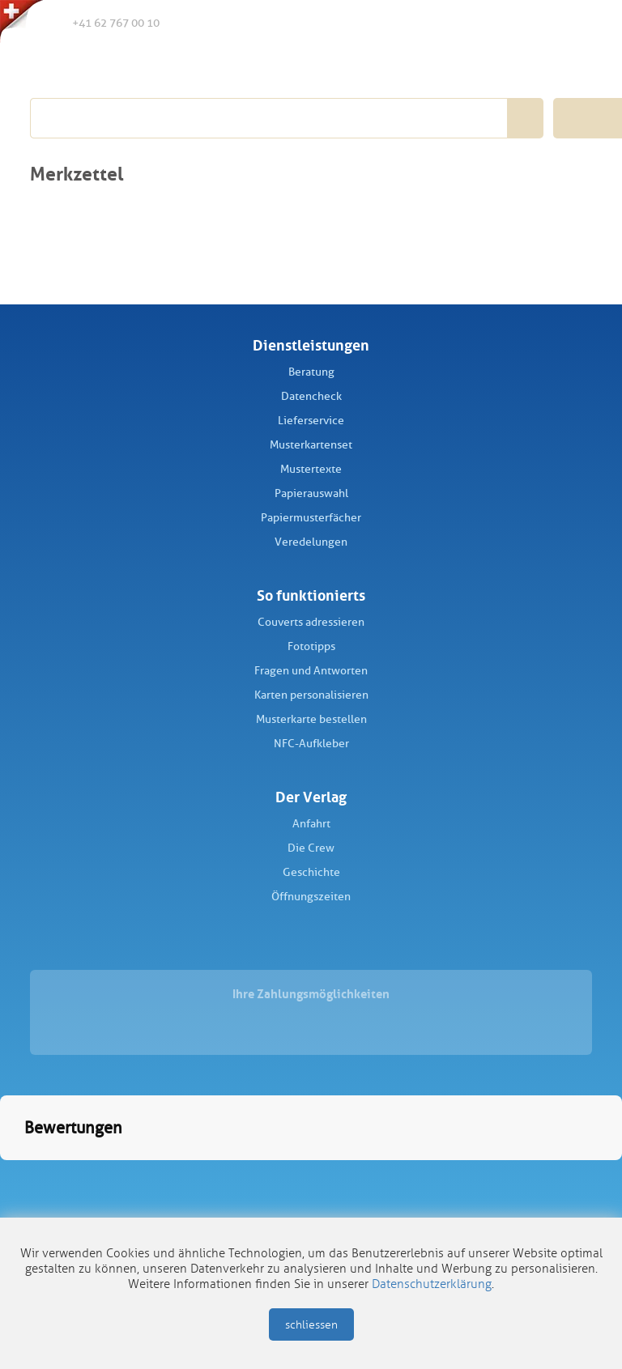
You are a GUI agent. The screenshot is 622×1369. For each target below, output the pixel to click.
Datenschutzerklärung (432, 1284)
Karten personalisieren (311, 695)
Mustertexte (311, 469)
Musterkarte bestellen (311, 719)
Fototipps (311, 646)
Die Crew (311, 848)
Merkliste (506, 23)
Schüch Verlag (121, 66)
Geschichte (311, 872)
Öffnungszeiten (311, 896)
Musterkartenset (311, 445)
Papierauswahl (311, 493)
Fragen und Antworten (311, 671)
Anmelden (539, 23)
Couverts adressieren (311, 622)
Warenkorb (573, 22)
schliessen (311, 1325)
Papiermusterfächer (311, 518)
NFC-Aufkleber (311, 743)
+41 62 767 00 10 (103, 22)
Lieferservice (311, 420)
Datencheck (311, 396)
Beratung (311, 372)
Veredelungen (311, 542)
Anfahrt (311, 824)
